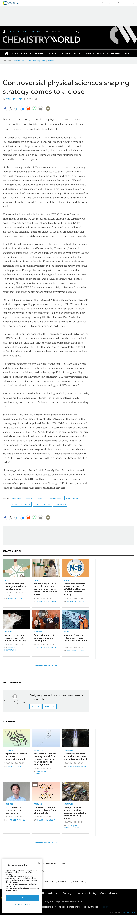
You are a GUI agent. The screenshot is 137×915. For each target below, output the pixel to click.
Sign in (35, 706)
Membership (129, 3)
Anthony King (75, 650)
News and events (50, 893)
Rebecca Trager (46, 601)
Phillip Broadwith (11, 649)
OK (22, 898)
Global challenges (108, 893)
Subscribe (34, 32)
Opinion (8, 632)
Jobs (28, 61)
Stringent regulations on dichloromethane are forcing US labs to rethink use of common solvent (45, 589)
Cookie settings (22, 905)
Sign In (10, 32)
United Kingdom (42, 504)
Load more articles (46, 666)
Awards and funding (86, 893)
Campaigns (68, 893)
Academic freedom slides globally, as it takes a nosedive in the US (75, 639)
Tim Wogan (14, 766)
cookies (106, 907)
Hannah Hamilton (40, 772)
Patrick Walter (14, 99)
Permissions (78, 882)
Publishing (106, 3)
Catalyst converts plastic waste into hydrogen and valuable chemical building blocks (75, 813)
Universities (60, 504)
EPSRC (29, 498)
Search (78, 32)
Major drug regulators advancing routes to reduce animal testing (15, 638)
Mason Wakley (16, 820)
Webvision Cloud (128, 912)
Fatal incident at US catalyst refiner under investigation (45, 638)
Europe (40, 498)
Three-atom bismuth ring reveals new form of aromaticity (45, 810)
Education (117, 3)
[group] (128, 53)
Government (72, 498)
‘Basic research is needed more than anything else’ (13, 810)
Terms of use (49, 882)
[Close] (39, 863)
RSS (63, 863)
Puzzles (51, 61)
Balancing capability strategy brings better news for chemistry (15, 586)
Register (21, 32)
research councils (21, 504)
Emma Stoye (15, 598)
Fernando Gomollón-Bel (72, 826)
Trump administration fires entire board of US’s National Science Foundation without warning (74, 589)
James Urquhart (76, 766)
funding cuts (55, 498)
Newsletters (19, 61)
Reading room (39, 61)
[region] (22, 886)
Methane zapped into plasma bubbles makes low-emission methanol (75, 756)
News (5, 74)
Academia (16, 498)
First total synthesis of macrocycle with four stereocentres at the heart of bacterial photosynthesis (45, 759)
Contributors (52, 863)
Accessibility (64, 882)
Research (9, 750)
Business (38, 632)
